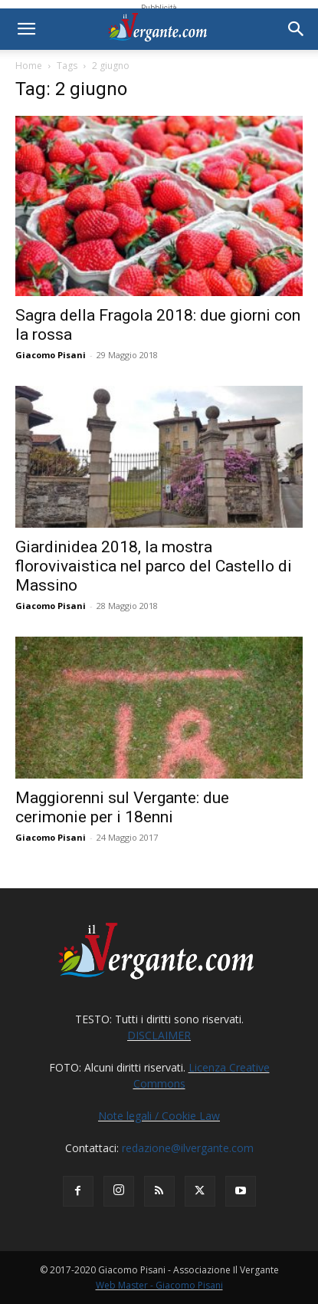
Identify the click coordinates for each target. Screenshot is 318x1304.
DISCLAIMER (159, 1035)
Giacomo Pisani (50, 355)
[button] (26, 29)
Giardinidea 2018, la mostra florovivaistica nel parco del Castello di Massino (153, 566)
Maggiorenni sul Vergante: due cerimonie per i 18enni (122, 807)
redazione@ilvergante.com (188, 1148)
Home (28, 65)
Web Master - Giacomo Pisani (159, 1285)
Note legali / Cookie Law (159, 1115)
